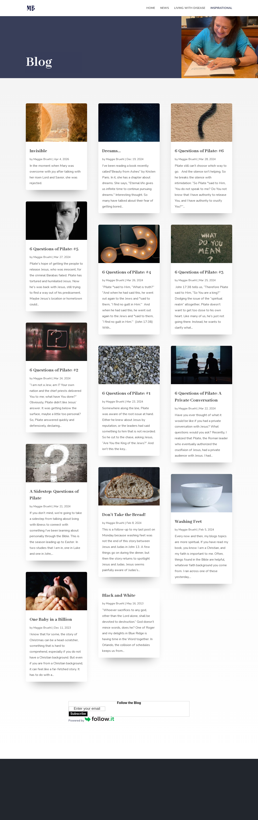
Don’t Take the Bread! (124, 515)
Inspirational (221, 8)
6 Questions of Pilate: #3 (199, 272)
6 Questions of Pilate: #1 (126, 393)
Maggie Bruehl (42, 159)
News (164, 8)
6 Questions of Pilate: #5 (54, 249)
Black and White (118, 595)
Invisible (38, 151)
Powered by (91, 720)
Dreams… (111, 151)
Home (150, 8)
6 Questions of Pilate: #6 (199, 151)
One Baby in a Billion (51, 619)
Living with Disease (189, 8)
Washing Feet (188, 521)
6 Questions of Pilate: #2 (54, 370)
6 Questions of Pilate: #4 (126, 272)
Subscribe (78, 713)
